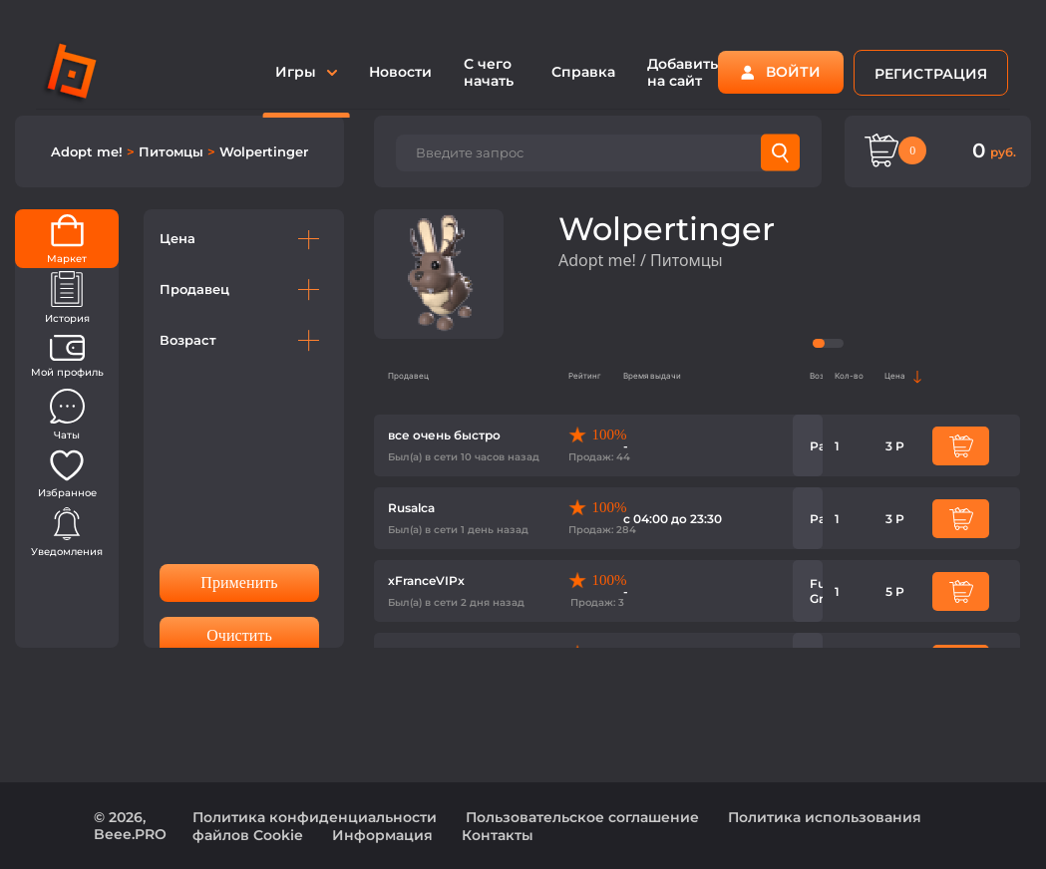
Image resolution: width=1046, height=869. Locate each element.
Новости (400, 72)
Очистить (239, 635)
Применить (238, 582)
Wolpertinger (263, 151)
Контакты (497, 835)
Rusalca (411, 507)
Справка (583, 72)
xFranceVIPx (426, 580)
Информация (382, 835)
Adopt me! (89, 151)
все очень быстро (444, 435)
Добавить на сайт (682, 72)
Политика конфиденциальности (314, 817)
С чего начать (489, 72)
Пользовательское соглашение (582, 817)
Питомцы (173, 151)
